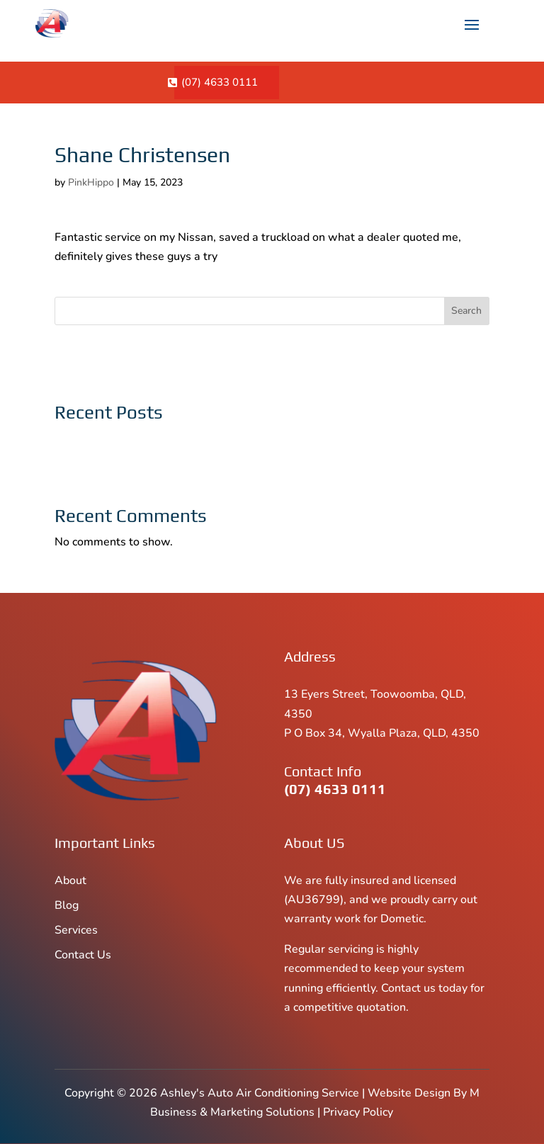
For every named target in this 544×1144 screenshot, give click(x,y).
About (70, 880)
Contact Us (83, 955)
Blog (67, 905)
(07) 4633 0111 (219, 82)
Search (466, 310)
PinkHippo (91, 182)
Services (76, 930)
